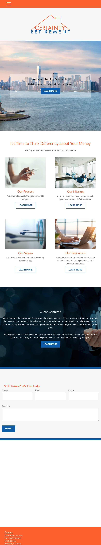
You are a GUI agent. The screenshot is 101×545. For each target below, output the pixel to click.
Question (6, 406)
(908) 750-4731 (16, 536)
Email (37, 390)
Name (5, 390)
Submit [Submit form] (9, 429)
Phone (71, 390)
